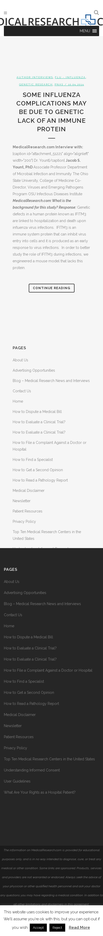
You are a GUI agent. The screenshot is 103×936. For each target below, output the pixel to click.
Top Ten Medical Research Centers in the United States (49, 759)
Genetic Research (36, 84)
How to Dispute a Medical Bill (37, 412)
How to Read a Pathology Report (40, 480)
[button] (85, 31)
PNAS (59, 84)
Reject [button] (57, 928)
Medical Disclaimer (29, 491)
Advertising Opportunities (34, 370)
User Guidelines (17, 781)
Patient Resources (27, 511)
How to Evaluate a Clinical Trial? (39, 422)
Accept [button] (38, 928)
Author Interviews (35, 77)
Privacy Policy (24, 521)
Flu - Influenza (70, 77)
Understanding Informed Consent (32, 770)
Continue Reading (51, 288)
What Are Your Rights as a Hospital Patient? (40, 792)
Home (18, 401)
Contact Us (22, 391)
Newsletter (22, 501)
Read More (79, 927)
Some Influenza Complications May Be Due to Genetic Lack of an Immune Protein (51, 112)
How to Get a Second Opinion (38, 470)
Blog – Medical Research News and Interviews (51, 381)
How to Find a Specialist (33, 460)
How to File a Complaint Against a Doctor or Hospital (48, 670)
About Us (20, 360)
